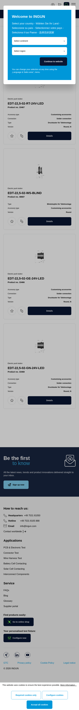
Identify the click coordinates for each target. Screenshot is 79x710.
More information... (68, 685)
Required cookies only (26, 695)
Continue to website (53, 61)
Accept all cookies (39, 705)
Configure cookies (54, 695)
